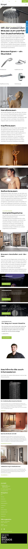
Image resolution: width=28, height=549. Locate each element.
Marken (2, 507)
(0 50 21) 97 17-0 (9, 1)
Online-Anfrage (4, 509)
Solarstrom (3, 498)
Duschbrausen (19, 26)
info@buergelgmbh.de (15, 1)
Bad (1, 494)
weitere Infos (6, 283)
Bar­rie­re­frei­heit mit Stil (8, 433)
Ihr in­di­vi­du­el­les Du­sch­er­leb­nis (11, 401)
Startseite (3, 26)
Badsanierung (8, 26)
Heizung (2, 496)
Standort (2, 1)
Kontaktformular (4, 511)
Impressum (3, 516)
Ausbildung (3, 505)
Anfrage (24, 1)
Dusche (13, 26)
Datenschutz (3, 514)
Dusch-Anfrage (6, 337)
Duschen (3, 410)
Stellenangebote (4, 503)
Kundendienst (3, 501)
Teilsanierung (4, 474)
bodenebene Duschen (6, 443)
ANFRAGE (26, 30)
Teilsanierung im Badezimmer (11, 466)
